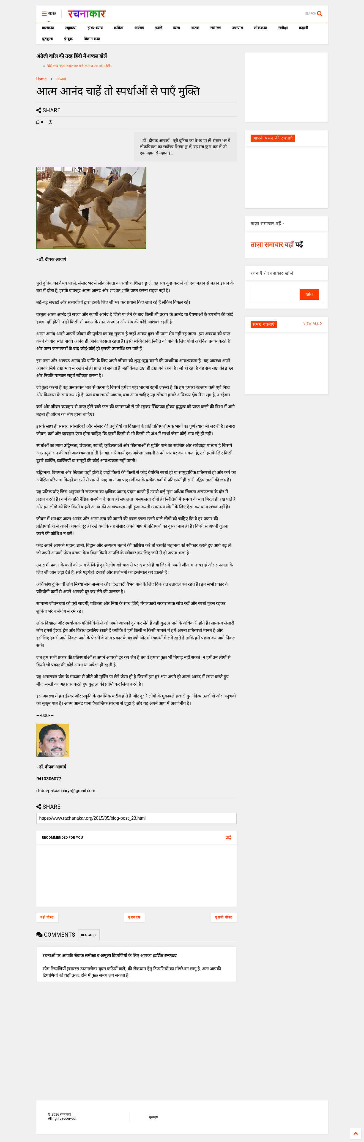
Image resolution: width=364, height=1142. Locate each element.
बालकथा (48, 28)
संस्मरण (215, 28)
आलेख (139, 28)
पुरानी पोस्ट (223, 917)
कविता (118, 28)
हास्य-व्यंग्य (95, 28)
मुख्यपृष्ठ (134, 917)
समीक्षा (283, 28)
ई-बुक (68, 39)
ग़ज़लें (158, 28)
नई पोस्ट (47, 917)
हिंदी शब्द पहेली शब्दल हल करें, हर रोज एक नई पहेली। (79, 66)
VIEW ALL (312, 323)
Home (41, 79)
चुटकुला (47, 39)
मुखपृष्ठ (153, 1117)
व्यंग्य (176, 28)
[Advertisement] (286, 87)
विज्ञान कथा (92, 39)
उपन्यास (237, 28)
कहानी (303, 28)
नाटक (195, 28)
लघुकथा (70, 28)
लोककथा (260, 28)
